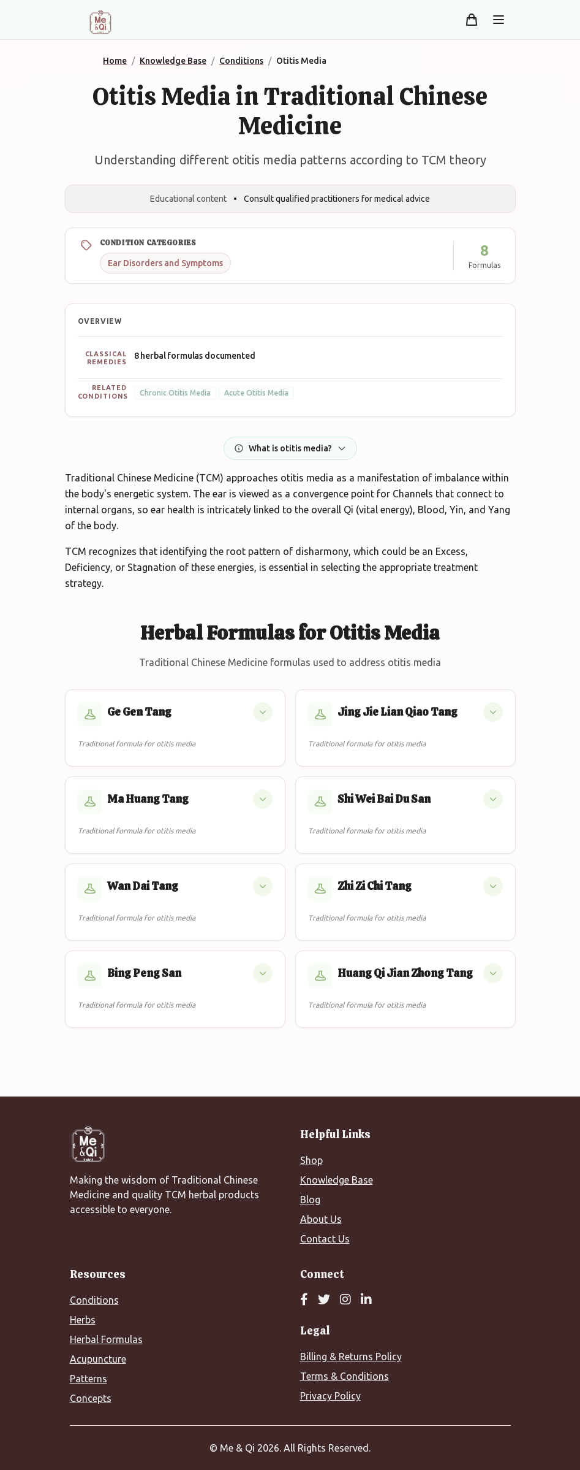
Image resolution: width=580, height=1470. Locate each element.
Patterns (88, 1378)
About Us (321, 1219)
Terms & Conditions (344, 1376)
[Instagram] (345, 1300)
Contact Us (325, 1238)
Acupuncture (98, 1359)
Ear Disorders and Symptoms (165, 263)
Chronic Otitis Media (175, 393)
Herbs (83, 1319)
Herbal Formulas (106, 1339)
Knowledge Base (336, 1179)
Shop (311, 1160)
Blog (310, 1199)
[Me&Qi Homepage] (100, 22)
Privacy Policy (330, 1395)
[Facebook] (304, 1300)
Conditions (94, 1300)
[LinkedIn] (366, 1300)
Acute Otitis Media (256, 393)
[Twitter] (324, 1300)
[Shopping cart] (471, 19)
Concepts (90, 1398)
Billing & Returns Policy (351, 1356)
